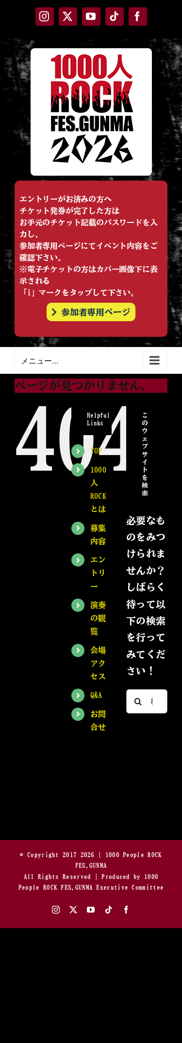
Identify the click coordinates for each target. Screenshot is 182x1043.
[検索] (138, 701)
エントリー (98, 573)
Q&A (96, 695)
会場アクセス (98, 663)
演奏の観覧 (98, 618)
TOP (96, 451)
